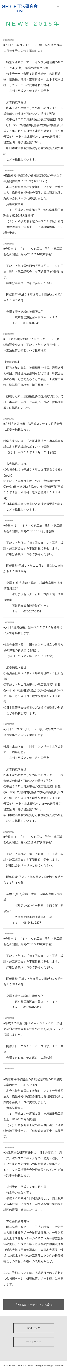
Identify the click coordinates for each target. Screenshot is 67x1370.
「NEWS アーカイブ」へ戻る (34, 1304)
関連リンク (34, 1328)
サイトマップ (33, 1341)
